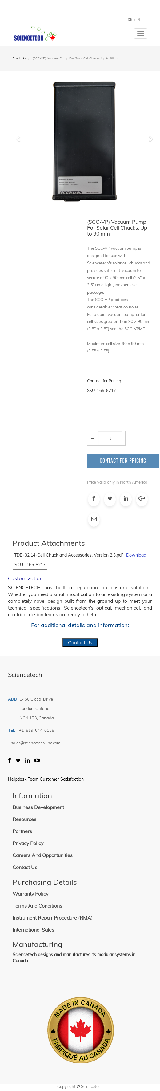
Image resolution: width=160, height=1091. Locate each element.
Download (136, 555)
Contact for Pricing (123, 460)
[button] (20, 166)
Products (19, 58)
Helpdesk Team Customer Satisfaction (46, 779)
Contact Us (80, 643)
